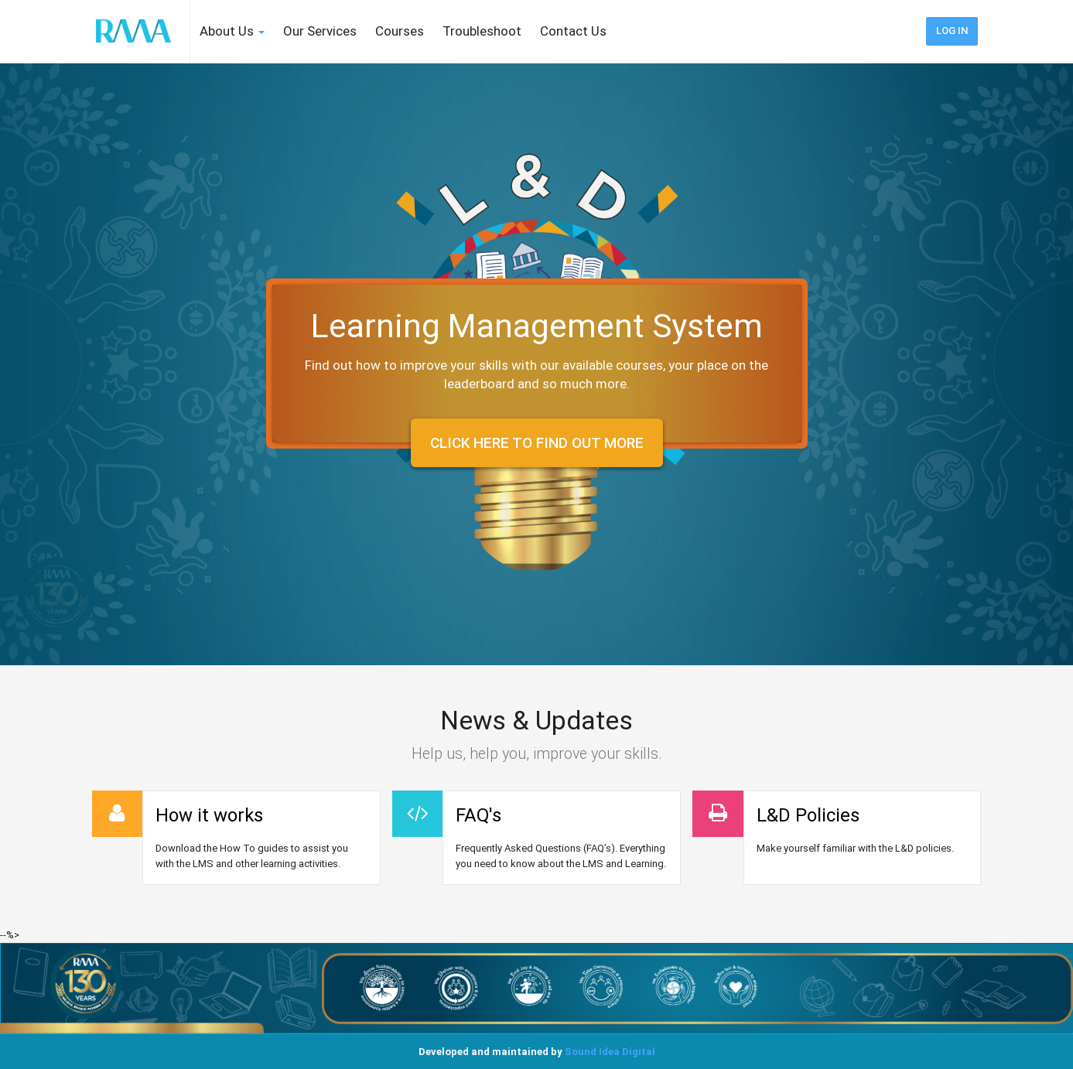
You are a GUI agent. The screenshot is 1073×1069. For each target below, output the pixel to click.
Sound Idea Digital (610, 1051)
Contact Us (573, 31)
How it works (209, 815)
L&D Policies (808, 815)
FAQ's (478, 815)
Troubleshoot (482, 31)
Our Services (320, 31)
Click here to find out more (537, 443)
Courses (399, 31)
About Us (232, 31)
